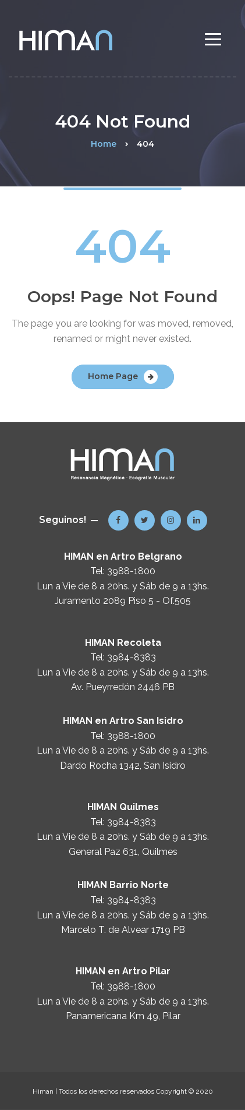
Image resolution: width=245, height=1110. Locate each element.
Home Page (113, 376)
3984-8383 (131, 657)
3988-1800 (131, 571)
